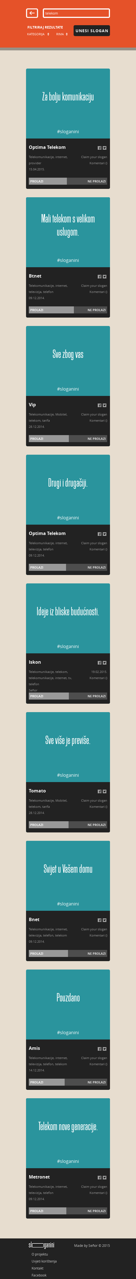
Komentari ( (98, 163)
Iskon (35, 662)
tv (69, 678)
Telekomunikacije (41, 157)
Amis (34, 1048)
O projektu (40, 1254)
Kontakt (37, 1268)
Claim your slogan (94, 157)
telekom (35, 420)
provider (35, 163)
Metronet (39, 1177)
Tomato (37, 791)
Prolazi (36, 181)
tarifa (46, 420)
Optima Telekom (47, 147)
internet (61, 157)
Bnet (34, 919)
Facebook (39, 1275)
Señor (33, 690)
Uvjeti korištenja (44, 1261)
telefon (48, 292)
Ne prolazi (97, 181)
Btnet (35, 276)
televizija (35, 292)
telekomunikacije (41, 678)
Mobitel (61, 414)
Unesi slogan (92, 30)
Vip (32, 405)
